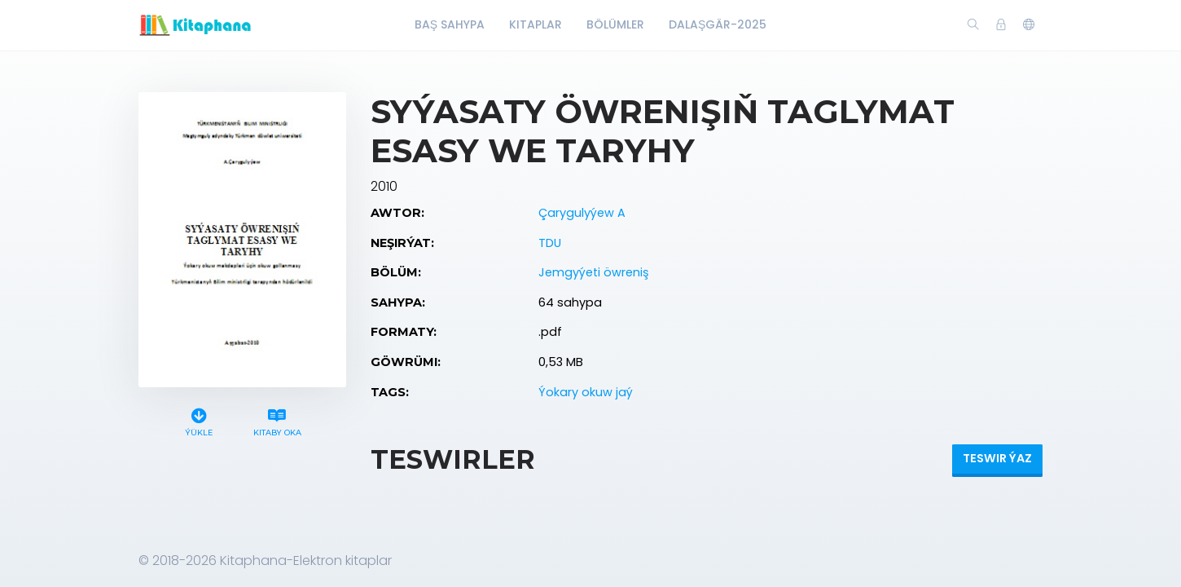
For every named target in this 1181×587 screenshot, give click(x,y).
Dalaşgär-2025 (717, 24)
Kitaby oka (277, 420)
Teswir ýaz (997, 458)
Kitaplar (535, 24)
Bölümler (615, 24)
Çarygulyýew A (582, 213)
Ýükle (199, 420)
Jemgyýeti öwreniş (593, 272)
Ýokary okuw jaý (585, 392)
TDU (549, 243)
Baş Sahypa (450, 24)
